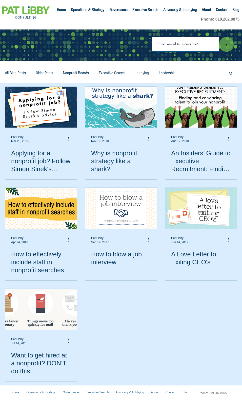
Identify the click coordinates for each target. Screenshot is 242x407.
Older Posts (44, 73)
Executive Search (112, 73)
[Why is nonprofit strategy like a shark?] (121, 107)
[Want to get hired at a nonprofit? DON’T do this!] (41, 309)
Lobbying (142, 73)
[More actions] (70, 139)
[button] (230, 73)
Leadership (167, 73)
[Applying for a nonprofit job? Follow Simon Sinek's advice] (41, 107)
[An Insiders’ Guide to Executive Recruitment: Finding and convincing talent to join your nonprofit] (201, 107)
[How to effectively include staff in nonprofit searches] (41, 208)
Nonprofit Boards (76, 73)
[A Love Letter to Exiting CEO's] (201, 208)
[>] (226, 44)
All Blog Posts (15, 73)
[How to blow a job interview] (121, 208)
